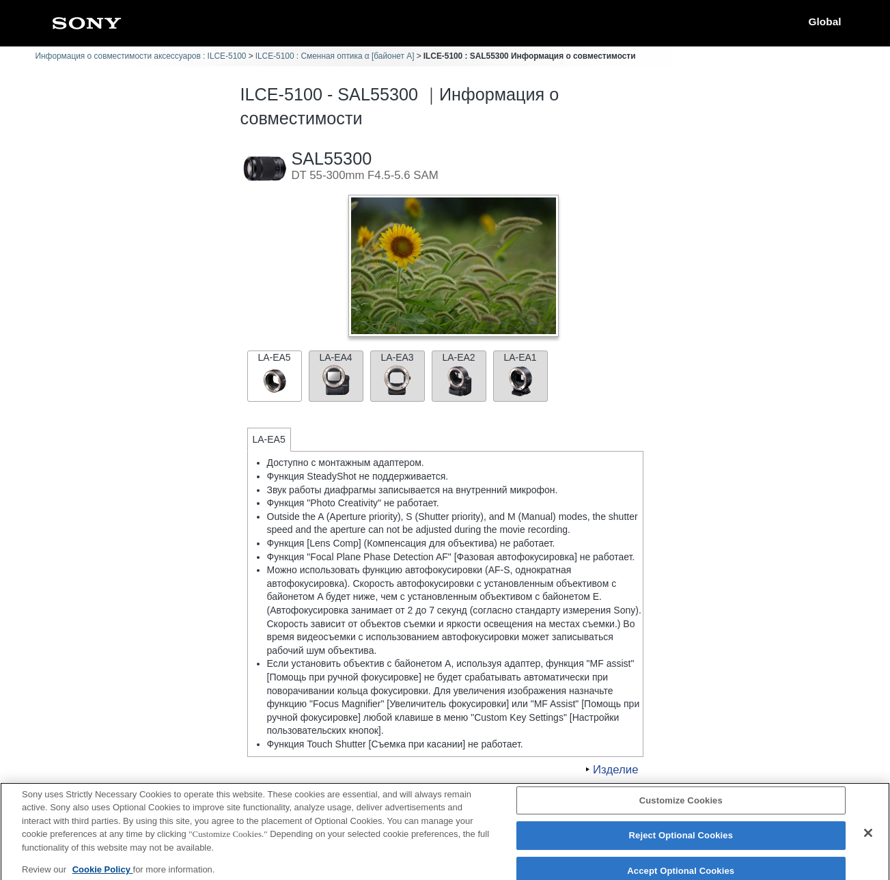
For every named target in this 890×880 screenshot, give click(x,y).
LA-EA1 (520, 375)
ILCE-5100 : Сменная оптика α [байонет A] (335, 56)
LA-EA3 (397, 375)
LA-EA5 (274, 375)
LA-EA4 (336, 375)
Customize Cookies (681, 807)
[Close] (868, 840)
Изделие (615, 769)
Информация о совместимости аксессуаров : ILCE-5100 (141, 56)
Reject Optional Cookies (681, 842)
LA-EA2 (459, 375)
